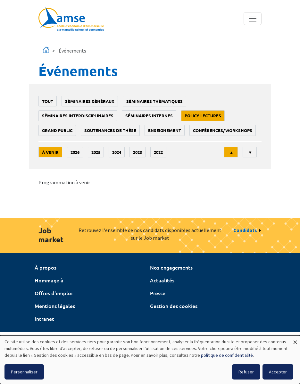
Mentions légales (55, 305)
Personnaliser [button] (24, 372)
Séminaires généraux (89, 101)
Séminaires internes (149, 115)
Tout (47, 101)
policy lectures (203, 115)
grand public (57, 130)
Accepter (278, 372)
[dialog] (150, 359)
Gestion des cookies (173, 305)
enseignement (164, 130)
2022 (158, 152)
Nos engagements (171, 267)
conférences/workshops (222, 130)
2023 (137, 152)
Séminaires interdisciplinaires (77, 115)
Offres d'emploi (53, 292)
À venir (50, 152)
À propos (45, 267)
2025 (95, 152)
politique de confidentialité (227, 355)
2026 (75, 152)
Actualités (162, 280)
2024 (116, 152)
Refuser (246, 372)
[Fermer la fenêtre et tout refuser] (295, 339)
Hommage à (49, 280)
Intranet (44, 318)
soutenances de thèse (110, 130)
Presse (157, 292)
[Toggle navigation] (253, 18)
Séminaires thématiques (154, 101)
